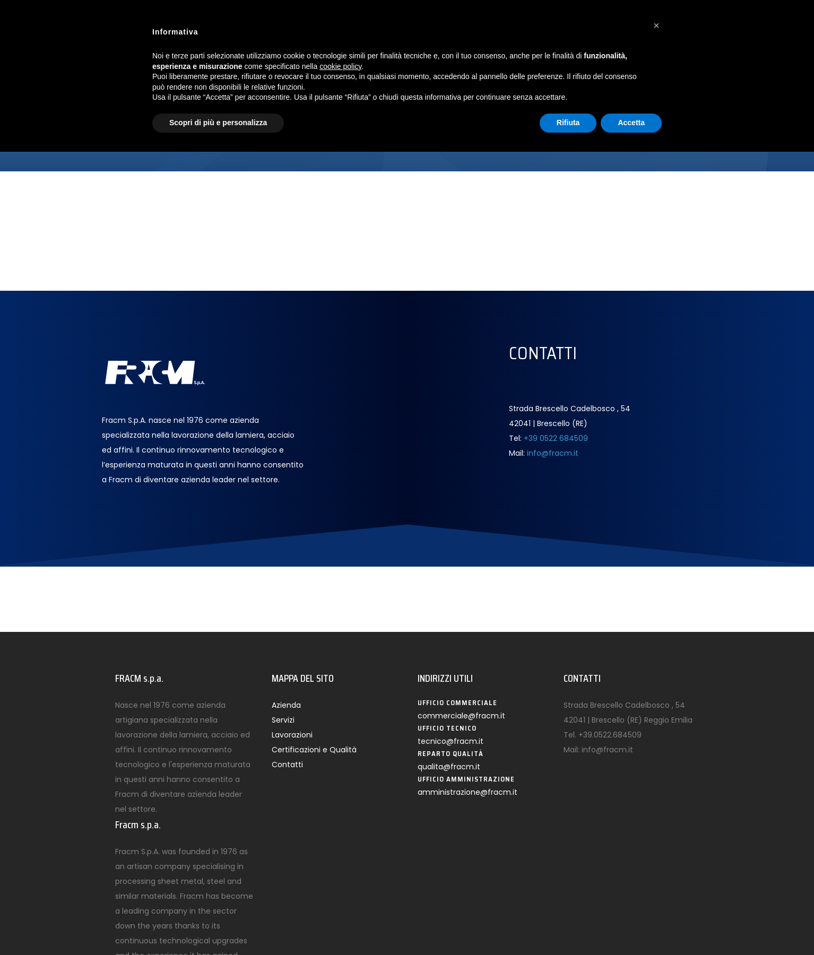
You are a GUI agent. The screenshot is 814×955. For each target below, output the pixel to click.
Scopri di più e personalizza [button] (218, 122)
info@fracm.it (552, 453)
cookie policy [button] (340, 66)
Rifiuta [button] (568, 122)
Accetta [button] (631, 122)
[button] (656, 25)
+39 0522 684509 (556, 438)
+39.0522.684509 (610, 735)
